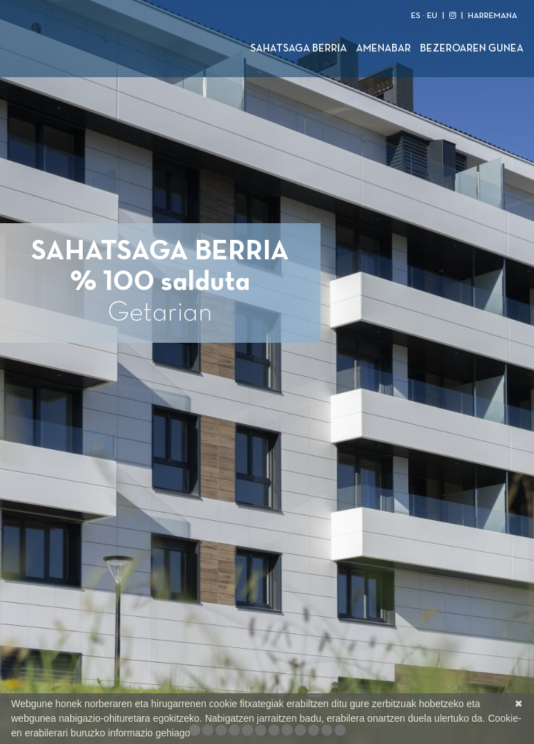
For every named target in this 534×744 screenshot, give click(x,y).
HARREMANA (492, 16)
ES (416, 16)
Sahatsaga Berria (298, 49)
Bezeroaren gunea (472, 49)
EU (432, 16)
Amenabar (383, 49)
